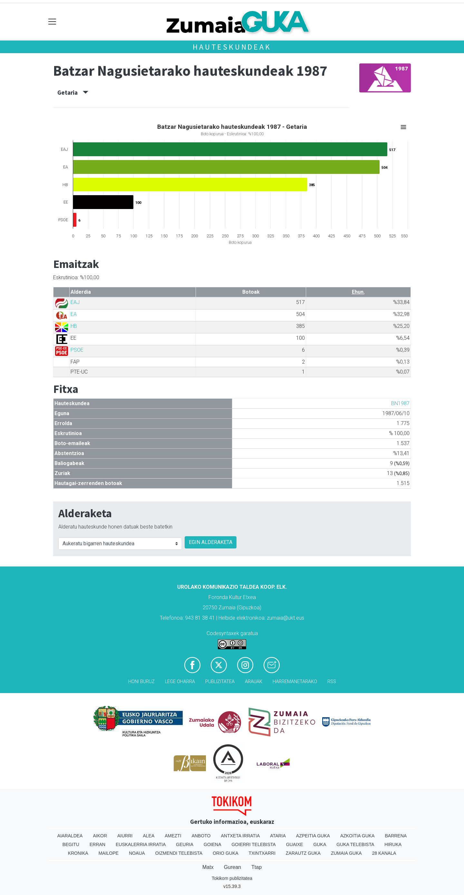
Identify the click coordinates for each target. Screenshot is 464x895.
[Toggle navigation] (52, 21)
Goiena (212, 844)
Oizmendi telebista (179, 853)
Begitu (71, 844)
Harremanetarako (295, 681)
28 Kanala (384, 853)
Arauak (253, 681)
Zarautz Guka (303, 853)
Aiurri (124, 835)
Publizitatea (220, 681)
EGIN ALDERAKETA (210, 542)
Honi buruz (141, 681)
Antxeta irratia (240, 835)
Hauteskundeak (232, 47)
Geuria (184, 844)
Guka (320, 844)
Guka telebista (355, 844)
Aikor (100, 835)
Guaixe (294, 844)
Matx (208, 867)
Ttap (256, 867)
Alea (148, 835)
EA (74, 314)
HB (74, 326)
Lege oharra (180, 681)
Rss (331, 681)
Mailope (109, 853)
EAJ (75, 302)
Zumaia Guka (346, 853)
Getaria (72, 92)
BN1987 (400, 403)
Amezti (173, 835)
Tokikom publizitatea (232, 878)
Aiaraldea (70, 835)
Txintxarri (262, 853)
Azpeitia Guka (313, 835)
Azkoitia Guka (357, 835)
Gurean (232, 867)
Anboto (201, 835)
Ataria (278, 835)
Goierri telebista (253, 844)
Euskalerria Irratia (141, 844)
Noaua (137, 853)
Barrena (396, 835)
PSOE (77, 350)
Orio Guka (225, 853)
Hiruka (392, 844)
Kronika (78, 853)
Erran (97, 844)
